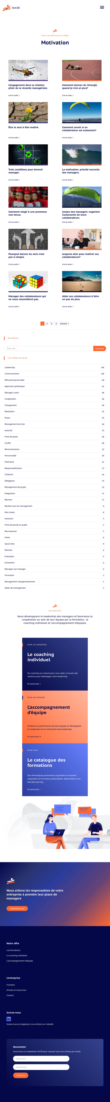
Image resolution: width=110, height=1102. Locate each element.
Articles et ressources (16, 990)
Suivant (63, 323)
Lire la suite (13, 95)
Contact (10, 995)
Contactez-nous (17, 908)
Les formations (13, 950)
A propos (11, 984)
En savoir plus (33, 684)
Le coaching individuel (17, 955)
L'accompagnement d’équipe (20, 960)
